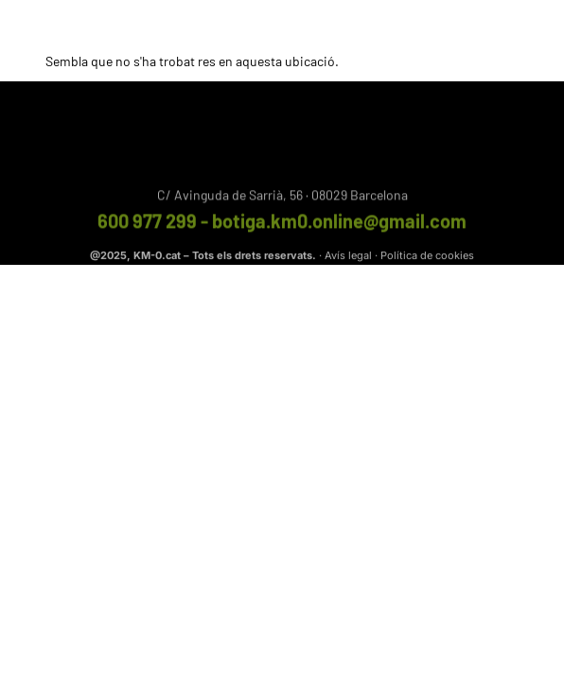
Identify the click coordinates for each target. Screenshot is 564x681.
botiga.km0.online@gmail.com (339, 223)
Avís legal (348, 256)
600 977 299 (147, 223)
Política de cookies (427, 256)
